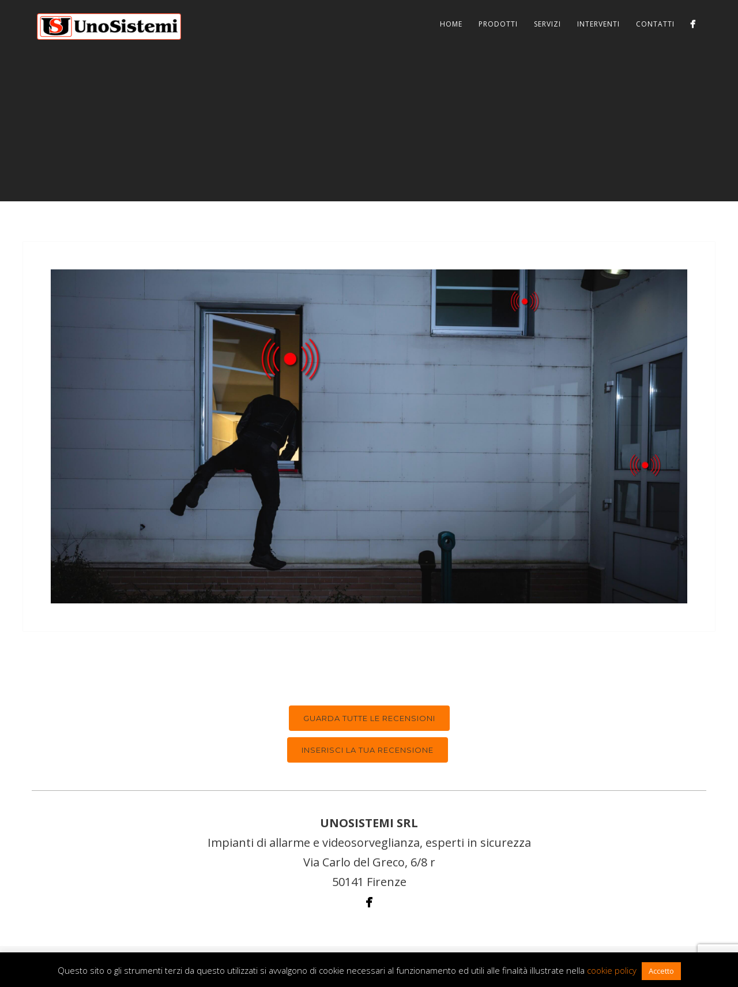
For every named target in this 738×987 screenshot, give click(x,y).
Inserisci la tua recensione (368, 750)
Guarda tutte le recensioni (369, 718)
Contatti (655, 24)
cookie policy (612, 970)
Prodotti (498, 24)
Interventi (598, 24)
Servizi (547, 24)
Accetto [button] (661, 971)
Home (451, 24)
